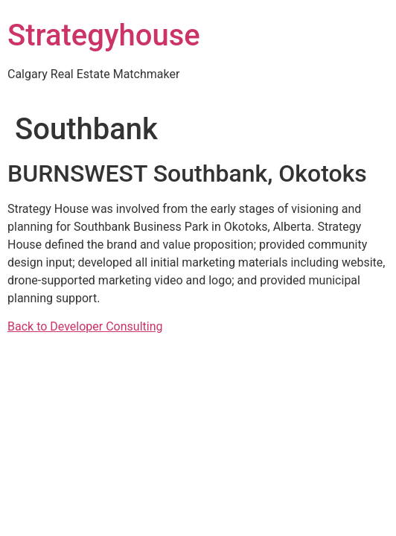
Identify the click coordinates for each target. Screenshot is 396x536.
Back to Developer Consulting (84, 326)
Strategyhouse (103, 35)
